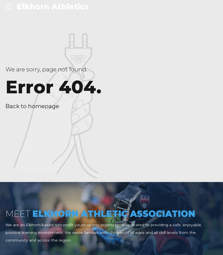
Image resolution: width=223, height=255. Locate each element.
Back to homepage (32, 106)
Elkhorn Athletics (53, 6)
